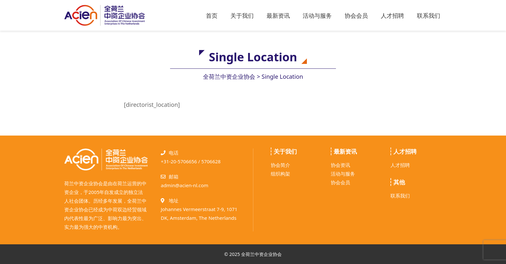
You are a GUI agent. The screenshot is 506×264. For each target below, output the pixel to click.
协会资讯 (340, 165)
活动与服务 (317, 15)
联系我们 (428, 15)
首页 (212, 15)
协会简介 (280, 165)
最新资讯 (278, 15)
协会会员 (356, 15)
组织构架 (280, 173)
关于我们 (242, 15)
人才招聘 (392, 15)
